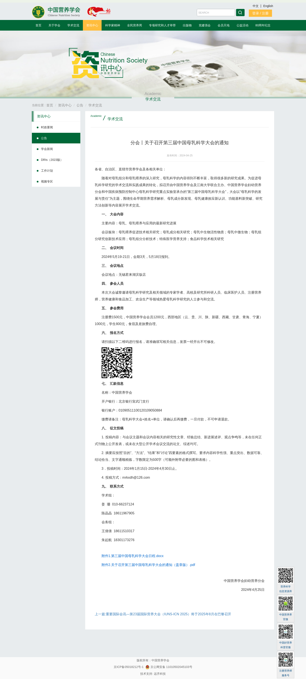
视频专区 (47, 181)
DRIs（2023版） (52, 159)
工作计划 (47, 170)
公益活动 (242, 25)
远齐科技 (160, 673)
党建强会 (205, 25)
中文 (256, 6)
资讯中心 (92, 25)
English (268, 6)
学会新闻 (47, 149)
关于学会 (54, 25)
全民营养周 (134, 25)
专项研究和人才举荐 (162, 25)
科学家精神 (112, 25)
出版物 (187, 25)
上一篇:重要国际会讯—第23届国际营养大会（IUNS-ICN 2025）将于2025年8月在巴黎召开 (163, 614)
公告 (44, 138)
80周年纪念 (263, 25)
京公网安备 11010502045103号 (168, 667)
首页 (38, 25)
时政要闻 (47, 127)
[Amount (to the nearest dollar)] (216, 12)
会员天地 (224, 25)
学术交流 (73, 25)
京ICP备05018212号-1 (128, 667)
